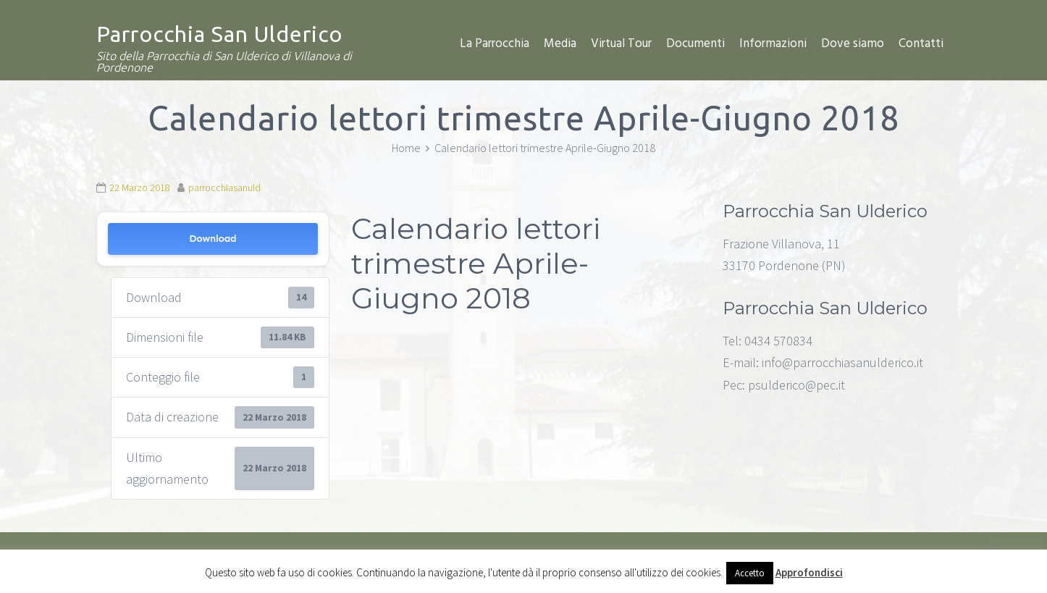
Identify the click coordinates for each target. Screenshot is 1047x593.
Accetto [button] (750, 573)
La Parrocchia (494, 44)
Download (212, 238)
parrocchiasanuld (224, 187)
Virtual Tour (621, 44)
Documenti (695, 44)
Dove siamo (852, 44)
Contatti (921, 44)
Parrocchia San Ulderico (219, 34)
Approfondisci (809, 572)
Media (560, 44)
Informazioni (773, 44)
